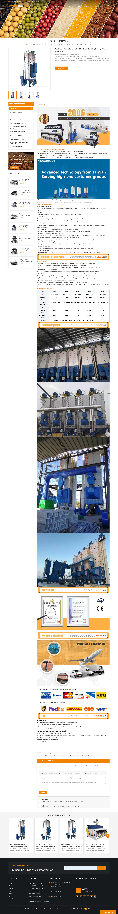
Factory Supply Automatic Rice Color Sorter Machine (25, 237)
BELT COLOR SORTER (16, 112)
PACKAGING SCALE (15, 120)
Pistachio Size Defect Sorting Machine (39, 901)
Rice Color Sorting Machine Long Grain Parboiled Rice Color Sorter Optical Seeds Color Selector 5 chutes (25, 249)
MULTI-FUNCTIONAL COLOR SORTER (18, 127)
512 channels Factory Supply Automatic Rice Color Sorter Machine (25, 191)
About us (46, 6)
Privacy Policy (80, 908)
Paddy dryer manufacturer (52, 753)
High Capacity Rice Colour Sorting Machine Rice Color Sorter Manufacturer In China (25, 226)
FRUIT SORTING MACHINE (17, 131)
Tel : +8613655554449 (15, 1)
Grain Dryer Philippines (44, 755)
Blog (72, 908)
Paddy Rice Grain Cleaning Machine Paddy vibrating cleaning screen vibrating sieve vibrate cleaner (95, 845)
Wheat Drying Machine (58, 755)
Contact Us (14, 167)
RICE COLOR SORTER (16, 135)
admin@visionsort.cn (56, 891)
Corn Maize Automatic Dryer (87, 753)
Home (37, 6)
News (9, 896)
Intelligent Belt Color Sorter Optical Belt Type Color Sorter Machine (25, 260)
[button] (108, 836)
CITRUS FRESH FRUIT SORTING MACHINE (19, 143)
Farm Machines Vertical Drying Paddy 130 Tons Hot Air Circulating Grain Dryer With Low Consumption (72, 773)
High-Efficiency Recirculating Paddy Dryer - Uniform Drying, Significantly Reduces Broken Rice (45, 845)
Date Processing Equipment (36, 899)
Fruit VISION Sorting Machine (37, 885)
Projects (69, 6)
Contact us (98, 6)
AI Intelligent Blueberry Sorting (37, 888)
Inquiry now (60, 68)
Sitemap (68, 908)
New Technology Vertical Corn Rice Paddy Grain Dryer (81, 755)
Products (58, 6)
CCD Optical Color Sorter (35, 883)
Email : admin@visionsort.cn (32, 1)
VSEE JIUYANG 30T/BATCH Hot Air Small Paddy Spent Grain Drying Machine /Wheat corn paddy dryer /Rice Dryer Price (19, 845)
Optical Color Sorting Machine (37, 891)
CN (97, 1)
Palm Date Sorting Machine (36, 896)
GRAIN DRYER (36, 44)
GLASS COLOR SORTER (16, 116)
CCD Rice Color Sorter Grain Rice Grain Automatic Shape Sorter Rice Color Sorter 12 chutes (25, 180)
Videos (79, 6)
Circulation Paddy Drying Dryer (69, 753)
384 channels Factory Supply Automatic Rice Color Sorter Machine (25, 203)
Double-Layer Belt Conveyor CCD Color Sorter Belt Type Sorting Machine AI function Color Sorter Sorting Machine (25, 214)
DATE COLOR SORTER (16, 124)
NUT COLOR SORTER (16, 147)
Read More (22, 183)
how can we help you (19, 156)
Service (88, 6)
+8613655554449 (56, 896)
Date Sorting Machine (34, 893)
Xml (75, 908)
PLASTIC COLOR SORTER (17, 139)
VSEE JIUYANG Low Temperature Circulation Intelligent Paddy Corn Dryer (71, 845)
